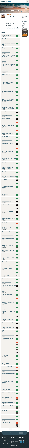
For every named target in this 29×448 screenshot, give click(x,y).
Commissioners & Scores (24, 27)
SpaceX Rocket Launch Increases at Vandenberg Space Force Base (7, 168)
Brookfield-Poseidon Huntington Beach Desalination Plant (8, 323)
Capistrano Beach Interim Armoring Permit (8, 402)
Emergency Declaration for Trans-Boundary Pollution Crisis (9, 159)
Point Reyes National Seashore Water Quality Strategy (8, 303)
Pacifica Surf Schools (5, 261)
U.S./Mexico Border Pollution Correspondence (6, 228)
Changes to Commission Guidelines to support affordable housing (8, 88)
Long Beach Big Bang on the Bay (7, 115)
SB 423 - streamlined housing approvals (8, 250)
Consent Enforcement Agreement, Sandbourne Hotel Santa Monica (7, 83)
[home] (6, 1)
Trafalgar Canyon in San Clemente (7, 211)
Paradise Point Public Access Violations (8, 238)
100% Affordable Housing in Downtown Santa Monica (8, 61)
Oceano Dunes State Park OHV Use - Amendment (7, 382)
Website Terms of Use (14, 444)
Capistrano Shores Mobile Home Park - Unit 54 (8, 393)
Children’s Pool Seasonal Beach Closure (8, 335)
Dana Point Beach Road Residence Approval (9, 154)
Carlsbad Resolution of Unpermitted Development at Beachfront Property (8, 108)
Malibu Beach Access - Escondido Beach (8, 253)
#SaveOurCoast (21, 440)
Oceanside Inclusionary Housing (7, 35)
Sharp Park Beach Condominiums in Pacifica (8, 419)
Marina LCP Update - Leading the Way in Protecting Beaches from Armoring (8, 79)
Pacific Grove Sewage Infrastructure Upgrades (7, 223)
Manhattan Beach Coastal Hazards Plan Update (8, 246)
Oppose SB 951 (4, 214)
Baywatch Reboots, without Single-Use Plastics (8, 39)
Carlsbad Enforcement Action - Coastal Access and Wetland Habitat (8, 95)
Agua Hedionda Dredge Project (7, 140)
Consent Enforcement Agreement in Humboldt (7, 48)
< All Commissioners (9, 14)
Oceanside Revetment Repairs (6, 231)
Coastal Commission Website (14, 439)
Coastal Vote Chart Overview (24, 23)
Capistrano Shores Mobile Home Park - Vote (9, 370)
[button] (27, 1)
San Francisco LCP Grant (6, 52)
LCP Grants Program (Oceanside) (7, 129)
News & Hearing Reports (5, 441)
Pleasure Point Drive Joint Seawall (7, 235)
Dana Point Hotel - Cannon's (6, 389)
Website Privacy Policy (14, 445)
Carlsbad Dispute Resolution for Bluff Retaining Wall (8, 187)
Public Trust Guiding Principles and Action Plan (8, 258)
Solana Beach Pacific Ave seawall (7, 410)
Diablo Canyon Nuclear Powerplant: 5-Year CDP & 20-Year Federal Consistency (8, 65)
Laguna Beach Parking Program (7, 415)
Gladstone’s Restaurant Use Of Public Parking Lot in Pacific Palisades (8, 163)
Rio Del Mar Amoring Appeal (6, 201)
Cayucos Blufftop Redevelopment (7, 319)
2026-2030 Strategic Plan (6, 74)
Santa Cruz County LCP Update (7, 294)
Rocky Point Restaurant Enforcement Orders (9, 176)
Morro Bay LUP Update (5, 363)
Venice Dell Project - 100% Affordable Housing (8, 144)
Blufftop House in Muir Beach (6, 282)
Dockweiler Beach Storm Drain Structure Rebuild (8, 331)
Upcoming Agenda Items (14, 441)
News (23, 18)
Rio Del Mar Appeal (5, 194)
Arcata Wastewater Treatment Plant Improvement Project (8, 307)
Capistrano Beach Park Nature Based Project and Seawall (9, 286)
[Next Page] (10, 429)
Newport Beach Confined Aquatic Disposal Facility (8, 298)
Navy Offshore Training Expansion (7, 111)
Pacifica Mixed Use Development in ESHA (8, 373)
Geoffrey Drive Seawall (5, 275)
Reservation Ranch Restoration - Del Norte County (8, 312)
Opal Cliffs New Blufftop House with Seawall (9, 265)
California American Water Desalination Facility (8, 291)
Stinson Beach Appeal (5, 204)
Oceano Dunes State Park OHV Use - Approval (7, 377)
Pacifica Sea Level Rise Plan (6, 118)
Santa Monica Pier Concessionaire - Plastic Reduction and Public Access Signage (8, 56)
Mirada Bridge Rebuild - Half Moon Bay (8, 366)
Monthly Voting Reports (24, 25)
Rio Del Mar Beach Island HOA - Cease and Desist (8, 219)
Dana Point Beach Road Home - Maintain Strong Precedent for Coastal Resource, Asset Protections (8, 70)
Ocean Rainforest (5, 355)
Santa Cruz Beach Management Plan (7, 133)
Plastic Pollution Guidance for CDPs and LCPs (9, 91)
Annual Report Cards (24, 28)
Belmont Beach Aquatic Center (7, 397)
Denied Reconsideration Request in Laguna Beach (8, 44)
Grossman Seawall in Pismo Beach (7, 278)
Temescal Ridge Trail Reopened (7, 268)
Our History (23, 17)
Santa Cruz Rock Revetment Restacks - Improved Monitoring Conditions (8, 100)
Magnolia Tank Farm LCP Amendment (8, 179)
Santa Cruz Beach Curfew (6, 422)
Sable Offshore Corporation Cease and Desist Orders (8, 126)
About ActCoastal (24, 16)
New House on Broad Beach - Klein (7, 338)
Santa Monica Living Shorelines (7, 103)
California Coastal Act (14, 442)
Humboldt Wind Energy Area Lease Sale (8, 327)
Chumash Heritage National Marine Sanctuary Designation (7, 172)
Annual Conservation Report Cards (5, 444)
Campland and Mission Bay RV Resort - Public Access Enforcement (9, 359)
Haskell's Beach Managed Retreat (7, 405)
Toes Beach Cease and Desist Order (7, 197)
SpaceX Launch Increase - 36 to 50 (7, 151)
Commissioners (4, 440)
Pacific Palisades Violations (6, 136)
